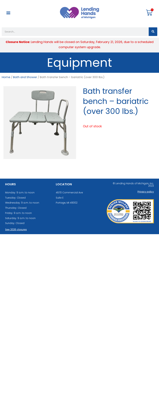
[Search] (153, 31)
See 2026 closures (16, 229)
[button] (8, 13)
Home (6, 77)
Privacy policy (146, 191)
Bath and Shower (25, 77)
